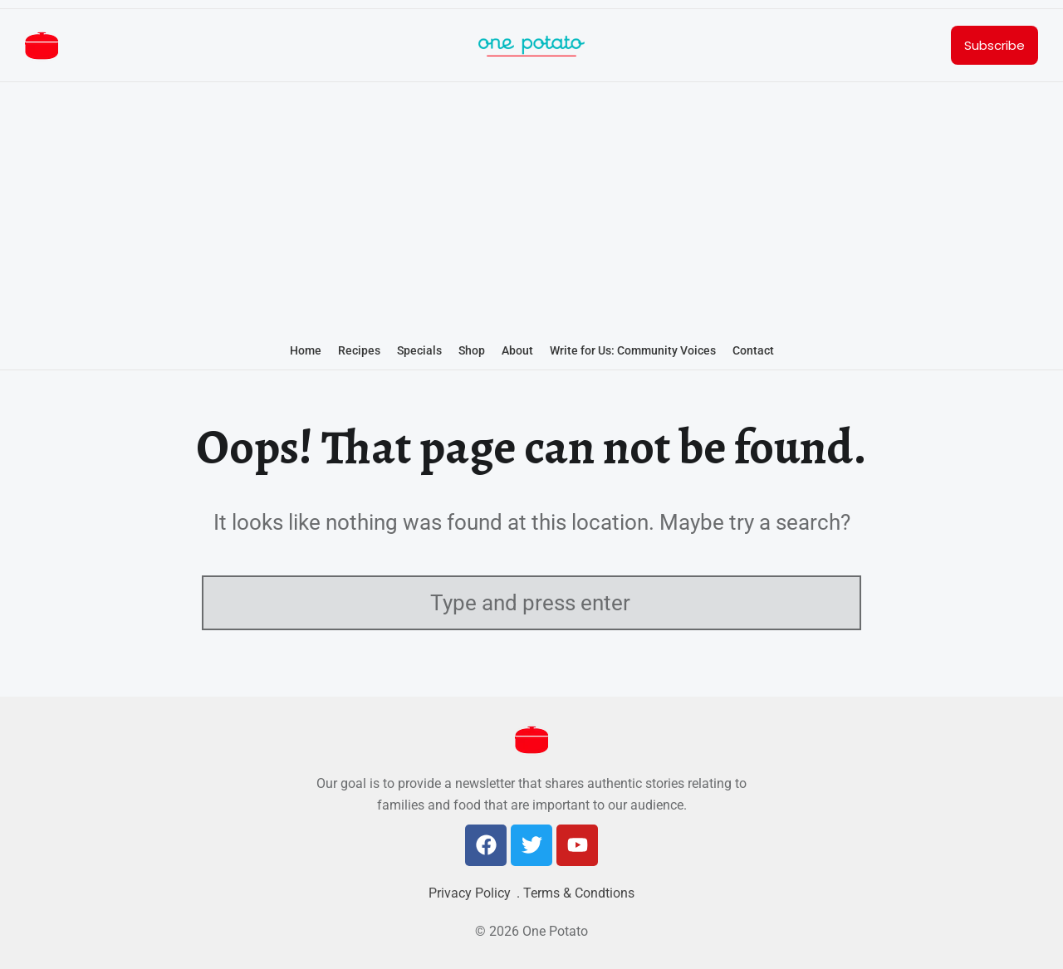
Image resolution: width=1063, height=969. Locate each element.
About (517, 350)
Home (305, 350)
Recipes (359, 350)
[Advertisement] (531, 209)
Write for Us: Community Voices (633, 350)
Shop (471, 350)
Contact (753, 350)
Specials (419, 350)
